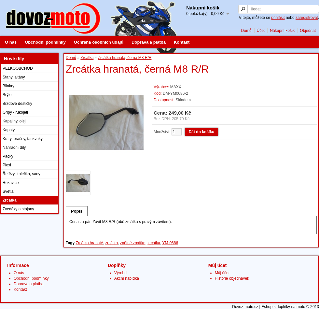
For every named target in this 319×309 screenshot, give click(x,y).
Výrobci (120, 273)
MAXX (175, 87)
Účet (261, 30)
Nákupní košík (282, 30)
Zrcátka (10, 200)
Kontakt (181, 42)
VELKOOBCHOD (18, 68)
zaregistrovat (307, 17)
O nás (11, 42)
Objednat (308, 30)
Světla (8, 191)
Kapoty (9, 130)
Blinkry (8, 86)
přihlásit (277, 17)
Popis (76, 211)
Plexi (7, 165)
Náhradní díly (14, 147)
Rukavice (11, 182)
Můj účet (222, 273)
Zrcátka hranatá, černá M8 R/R (125, 57)
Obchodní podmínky (45, 42)
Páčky (8, 156)
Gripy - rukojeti (15, 112)
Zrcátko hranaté (89, 243)
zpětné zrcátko (133, 243)
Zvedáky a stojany (18, 209)
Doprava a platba (149, 42)
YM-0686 (170, 243)
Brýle (7, 94)
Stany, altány (14, 77)
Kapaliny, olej (14, 121)
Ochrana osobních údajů (98, 42)
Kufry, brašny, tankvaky (23, 138)
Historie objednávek (232, 278)
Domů (246, 30)
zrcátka (153, 243)
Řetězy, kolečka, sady (21, 174)
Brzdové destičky (17, 103)
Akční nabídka (126, 278)
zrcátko (111, 243)
